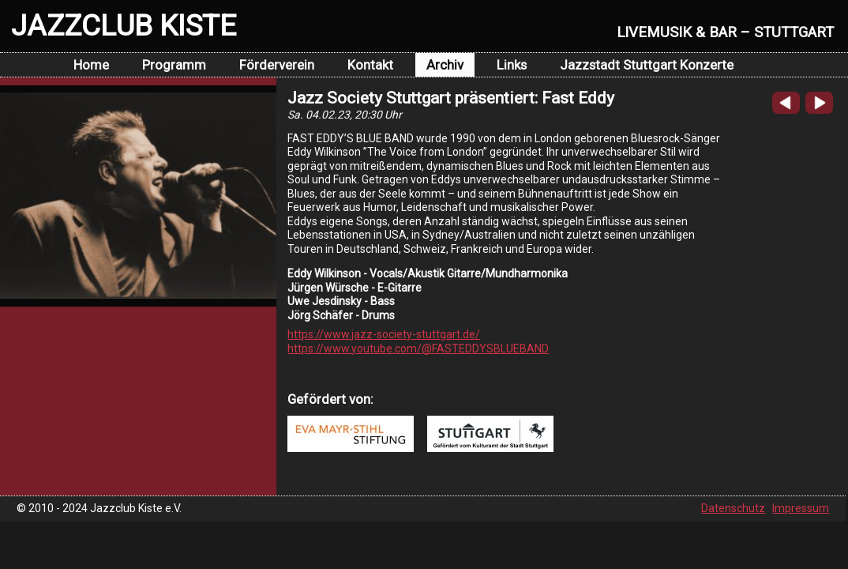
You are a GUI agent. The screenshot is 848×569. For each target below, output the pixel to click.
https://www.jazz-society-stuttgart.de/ (383, 334)
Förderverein (276, 65)
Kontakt (370, 65)
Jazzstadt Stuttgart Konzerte (647, 65)
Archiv (444, 65)
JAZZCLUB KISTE (123, 25)
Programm (174, 65)
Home (91, 65)
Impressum (800, 508)
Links (512, 65)
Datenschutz (733, 508)
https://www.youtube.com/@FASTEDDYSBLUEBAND (418, 348)
